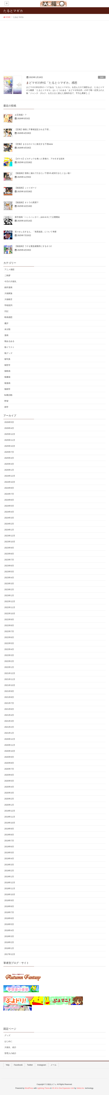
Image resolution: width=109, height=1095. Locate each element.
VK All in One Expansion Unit (63, 1088)
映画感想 (8, 317)
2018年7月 (9, 912)
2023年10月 (9, 541)
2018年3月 (9, 936)
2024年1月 (9, 530)
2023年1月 (9, 595)
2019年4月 (9, 858)
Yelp (8, 1065)
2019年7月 (9, 840)
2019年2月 (9, 870)
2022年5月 (9, 643)
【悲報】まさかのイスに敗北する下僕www (34, 144)
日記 (6, 311)
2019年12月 (9, 811)
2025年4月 (9, 458)
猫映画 (7, 371)
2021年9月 (9, 691)
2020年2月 (9, 799)
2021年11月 (9, 679)
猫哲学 (7, 365)
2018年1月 (9, 948)
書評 (6, 323)
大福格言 (8, 299)
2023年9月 (9, 548)
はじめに (8, 1041)
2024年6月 (9, 500)
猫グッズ (8, 353)
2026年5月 (9, 422)
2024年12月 (9, 476)
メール (53, 1065)
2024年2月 (9, 524)
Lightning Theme (43, 1088)
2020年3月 (9, 793)
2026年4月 (9, 428)
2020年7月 (9, 769)
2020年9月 (9, 757)
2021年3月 (9, 721)
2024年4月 (9, 512)
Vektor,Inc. (81, 1088)
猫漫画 (7, 383)
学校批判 (8, 305)
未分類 (7, 329)
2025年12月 (9, 434)
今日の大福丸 (10, 281)
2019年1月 (9, 876)
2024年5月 (9, 506)
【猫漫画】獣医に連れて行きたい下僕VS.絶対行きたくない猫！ (43, 173)
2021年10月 (9, 685)
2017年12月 (9, 954)
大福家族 (8, 293)
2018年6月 (9, 918)
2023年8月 (9, 554)
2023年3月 (9, 583)
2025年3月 (9, 464)
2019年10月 (9, 823)
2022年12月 (9, 601)
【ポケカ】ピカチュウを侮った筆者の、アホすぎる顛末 (39, 159)
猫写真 (7, 359)
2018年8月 (9, 906)
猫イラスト (9, 347)
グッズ (7, 1035)
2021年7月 (9, 703)
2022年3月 (9, 655)
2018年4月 (9, 930)
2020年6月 (9, 775)
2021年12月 (9, 673)
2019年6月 (9, 846)
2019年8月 (9, 835)
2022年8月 (9, 625)
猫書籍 (7, 377)
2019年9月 (9, 829)
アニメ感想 (9, 269)
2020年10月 (9, 751)
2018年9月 (9, 900)
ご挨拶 (7, 275)
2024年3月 (9, 518)
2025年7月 (9, 452)
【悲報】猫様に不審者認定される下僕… (33, 129)
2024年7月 (9, 494)
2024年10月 (9, 482)
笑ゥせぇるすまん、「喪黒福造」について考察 (35, 232)
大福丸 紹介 (10, 1047)
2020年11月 (9, 745)
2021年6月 (9, 709)
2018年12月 (9, 882)
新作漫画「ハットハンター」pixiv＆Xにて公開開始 (37, 217)
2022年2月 (9, 661)
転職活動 (8, 395)
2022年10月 (9, 613)
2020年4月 (9, 787)
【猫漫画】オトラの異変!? (26, 202)
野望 (6, 401)
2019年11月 (9, 817)
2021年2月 (9, 727)
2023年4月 (9, 577)
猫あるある (9, 341)
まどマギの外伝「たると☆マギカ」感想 (51, 82)
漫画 (101, 77)
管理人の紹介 (10, 1053)
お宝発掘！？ (21, 115)
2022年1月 (9, 667)
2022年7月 (9, 631)
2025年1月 (9, 470)
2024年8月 (9, 488)
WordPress (29, 1088)
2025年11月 (9, 440)
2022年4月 (9, 649)
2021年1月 (9, 733)
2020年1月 (9, 805)
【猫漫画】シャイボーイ (26, 188)
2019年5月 (9, 852)
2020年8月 (9, 763)
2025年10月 (9, 446)
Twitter (30, 1065)
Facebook (18, 1065)
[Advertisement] (54, 42)
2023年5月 (9, 571)
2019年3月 (9, 864)
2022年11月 (9, 607)
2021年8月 (9, 697)
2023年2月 (9, 589)
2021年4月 (9, 715)
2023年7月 (9, 560)
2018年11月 (9, 888)
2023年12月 (9, 536)
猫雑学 (7, 389)
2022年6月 (9, 637)
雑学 (6, 407)
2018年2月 (9, 942)
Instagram (41, 1065)
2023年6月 (9, 565)
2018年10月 (9, 894)
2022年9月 (9, 619)
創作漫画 (8, 287)
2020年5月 (9, 781)
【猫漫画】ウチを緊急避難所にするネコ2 (33, 246)
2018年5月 (9, 924)
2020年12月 (9, 739)
